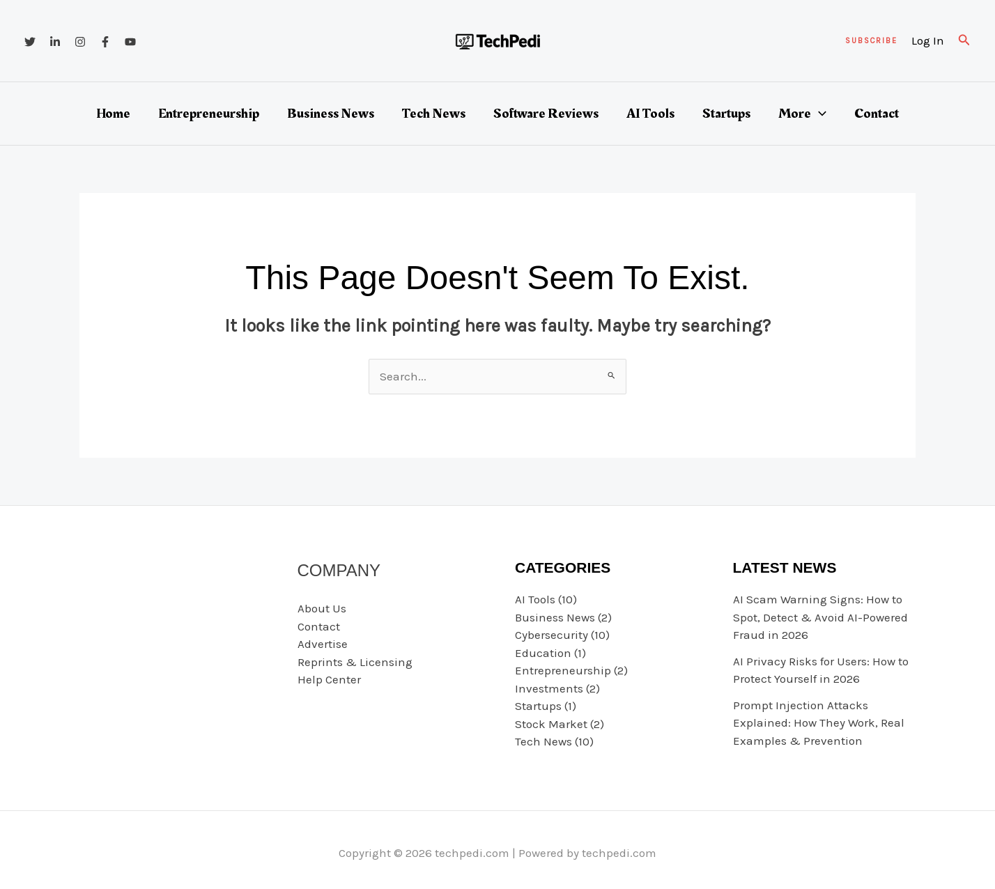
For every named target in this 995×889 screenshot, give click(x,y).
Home (113, 113)
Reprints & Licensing (355, 662)
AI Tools (650, 113)
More (802, 113)
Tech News (433, 113)
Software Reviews (546, 113)
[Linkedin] (55, 41)
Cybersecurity (551, 635)
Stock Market (551, 724)
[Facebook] (105, 41)
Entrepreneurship (208, 113)
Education (543, 653)
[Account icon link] (927, 41)
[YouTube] (130, 41)
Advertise (323, 644)
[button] (871, 41)
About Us (322, 608)
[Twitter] (30, 41)
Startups (726, 113)
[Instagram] (80, 41)
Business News (330, 113)
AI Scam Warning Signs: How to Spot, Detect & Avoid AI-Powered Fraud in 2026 (820, 617)
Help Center (329, 679)
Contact (876, 113)
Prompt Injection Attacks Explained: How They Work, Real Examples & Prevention (818, 723)
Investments (549, 688)
